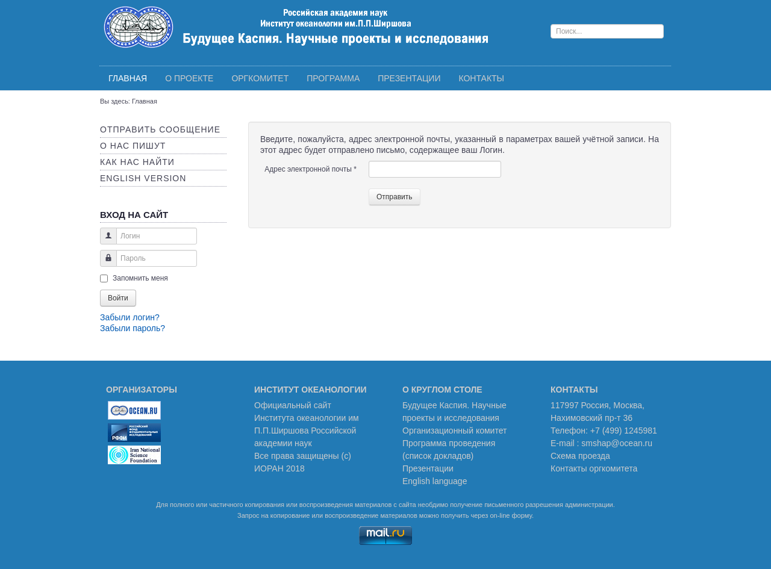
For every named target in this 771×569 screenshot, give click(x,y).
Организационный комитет (454, 430)
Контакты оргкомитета (594, 468)
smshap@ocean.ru (616, 443)
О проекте (189, 78)
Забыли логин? (130, 317)
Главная (127, 78)
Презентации (409, 78)
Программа (333, 78)
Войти (118, 298)
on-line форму (510, 515)
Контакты (481, 78)
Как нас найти (137, 162)
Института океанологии (300, 418)
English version (143, 178)
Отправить (394, 197)
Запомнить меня (140, 278)
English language (434, 481)
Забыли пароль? (132, 328)
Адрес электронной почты (310, 169)
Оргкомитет (260, 78)
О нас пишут (133, 146)
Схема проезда (580, 456)
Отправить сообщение (160, 129)
